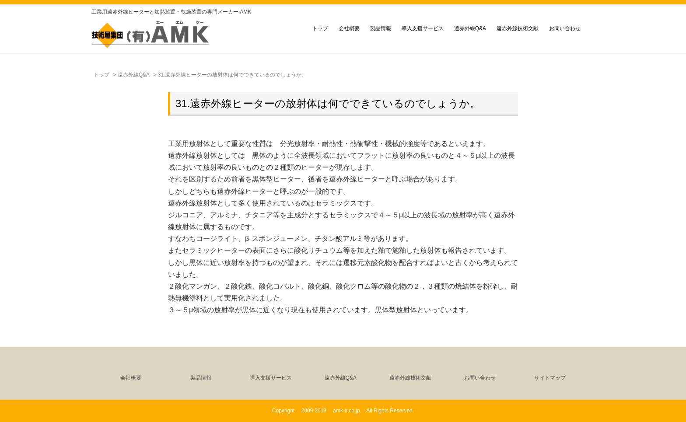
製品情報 (380, 28)
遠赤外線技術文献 (518, 28)
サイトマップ (550, 378)
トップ (320, 28)
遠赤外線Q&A (470, 28)
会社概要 (349, 28)
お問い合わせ (565, 28)
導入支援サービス (423, 28)
